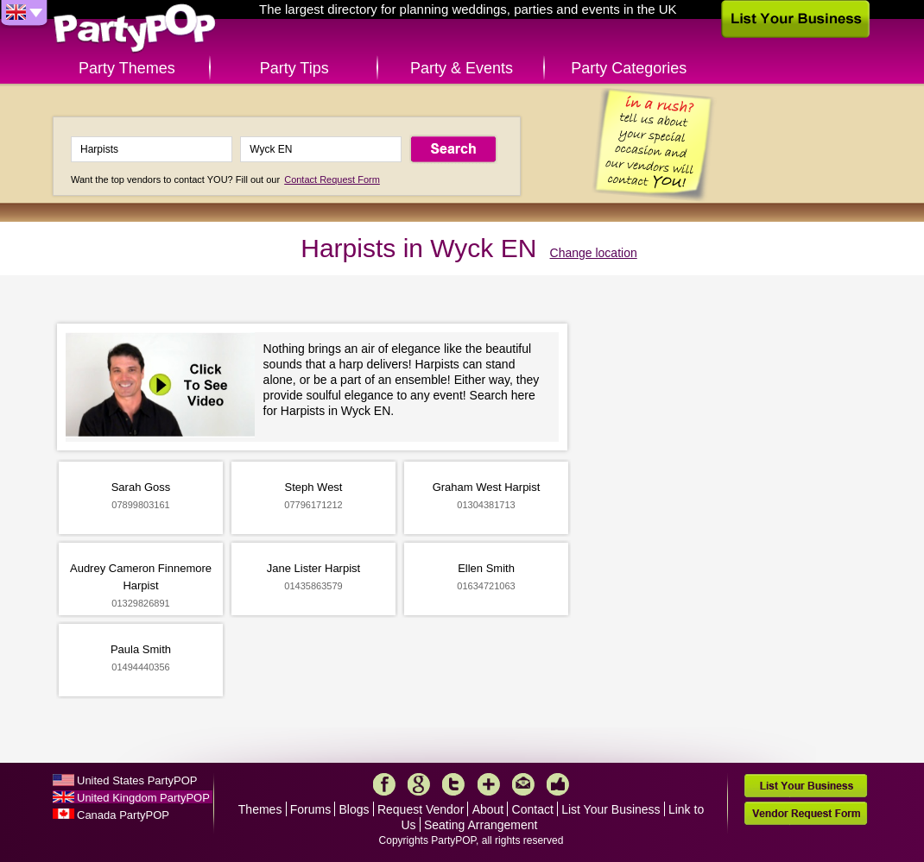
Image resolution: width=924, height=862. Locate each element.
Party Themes (127, 68)
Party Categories (629, 68)
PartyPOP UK (135, 28)
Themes (260, 809)
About (488, 809)
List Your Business (610, 809)
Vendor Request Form (806, 813)
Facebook (384, 784)
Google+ (419, 784)
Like (558, 784)
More (489, 784)
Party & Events (461, 68)
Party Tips (294, 68)
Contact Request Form (332, 179)
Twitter (453, 784)
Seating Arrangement (481, 825)
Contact (533, 809)
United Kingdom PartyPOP (143, 797)
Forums (310, 809)
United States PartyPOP (137, 780)
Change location (593, 253)
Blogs (354, 809)
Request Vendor (420, 809)
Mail (523, 784)
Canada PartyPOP (123, 815)
